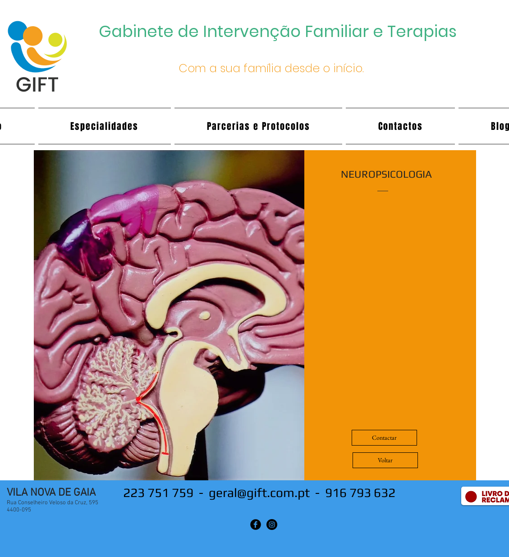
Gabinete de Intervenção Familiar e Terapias (278, 31)
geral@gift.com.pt (259, 492)
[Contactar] (384, 438)
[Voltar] (385, 460)
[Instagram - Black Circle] (271, 524)
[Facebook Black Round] (255, 524)
